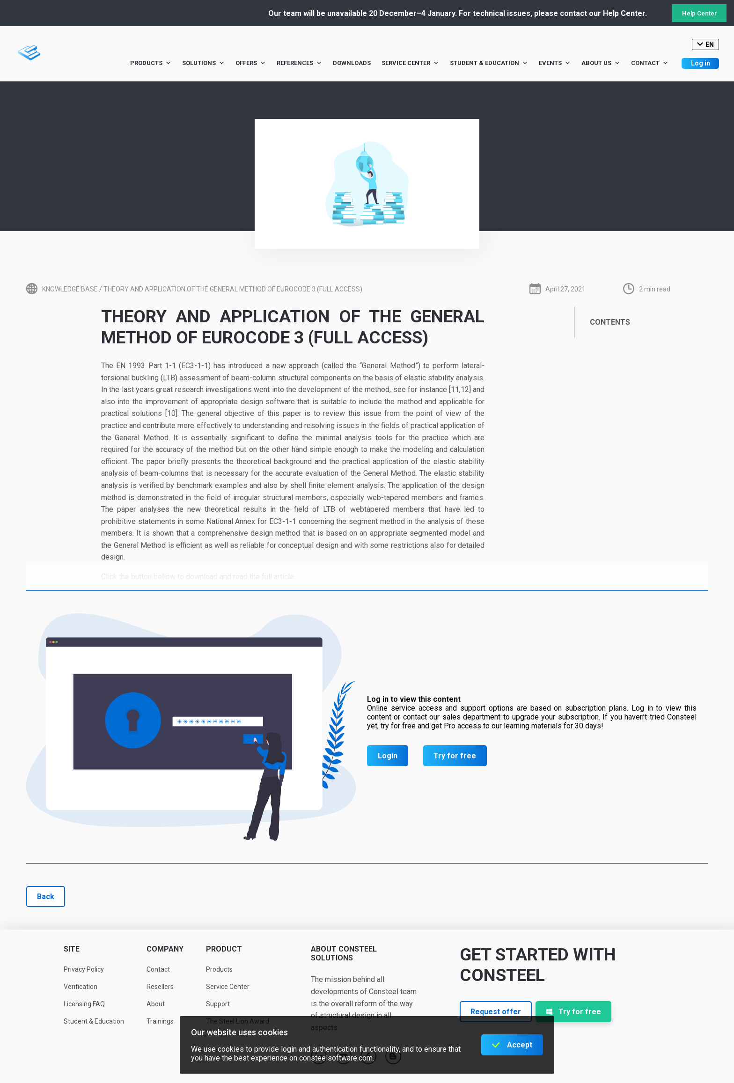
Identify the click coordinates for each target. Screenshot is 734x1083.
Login (387, 755)
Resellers (160, 986)
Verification (80, 986)
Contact (649, 63)
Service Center (410, 63)
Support (218, 1004)
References (299, 63)
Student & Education (489, 63)
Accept (519, 1044)
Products (150, 63)
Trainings (160, 1021)
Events (555, 63)
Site (72, 949)
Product (224, 949)
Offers (250, 63)
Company (165, 949)
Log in (700, 63)
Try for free (454, 755)
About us (600, 63)
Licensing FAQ (84, 1004)
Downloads (352, 62)
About (156, 1004)
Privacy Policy (84, 969)
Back (45, 896)
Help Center (699, 13)
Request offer (495, 1011)
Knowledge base (70, 289)
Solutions (203, 63)
